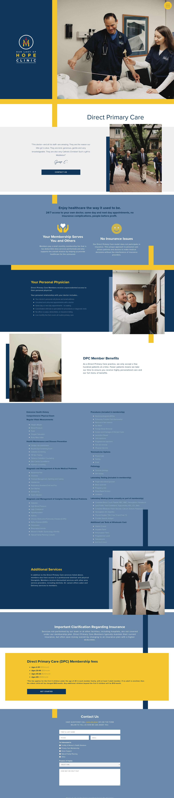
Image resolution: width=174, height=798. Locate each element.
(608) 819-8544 (92, 722)
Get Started (46, 691)
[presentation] (76, 791)
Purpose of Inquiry (65, 761)
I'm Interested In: (65, 742)
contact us (61, 172)
